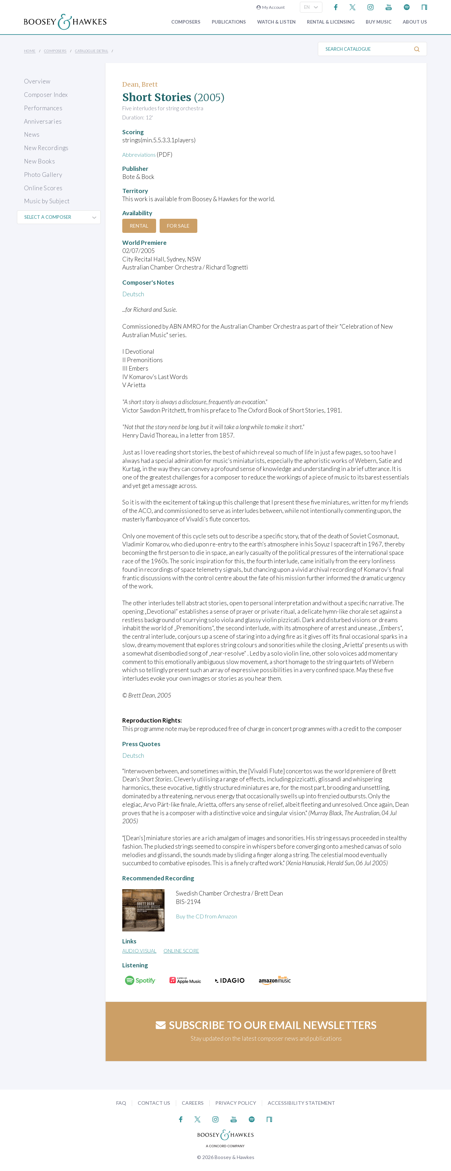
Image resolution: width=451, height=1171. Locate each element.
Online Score (181, 951)
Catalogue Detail (91, 51)
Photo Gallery (43, 174)
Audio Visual (139, 951)
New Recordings (46, 147)
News (31, 134)
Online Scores (43, 188)
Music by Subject (46, 201)
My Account (271, 7)
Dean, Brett (140, 84)
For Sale (183, 226)
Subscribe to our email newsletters (266, 1024)
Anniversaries (43, 121)
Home (30, 51)
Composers (185, 22)
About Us (415, 22)
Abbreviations (140, 154)
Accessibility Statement (301, 1103)
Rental (140, 226)
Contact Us (154, 1103)
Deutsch (133, 294)
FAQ (121, 1103)
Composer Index (46, 94)
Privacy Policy (235, 1103)
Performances (43, 108)
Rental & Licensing (330, 22)
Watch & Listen (276, 22)
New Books (39, 161)
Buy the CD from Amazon (208, 916)
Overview (37, 81)
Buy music (378, 22)
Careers (193, 1103)
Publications (229, 22)
